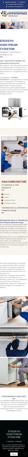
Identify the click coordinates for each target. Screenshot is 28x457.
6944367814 (22, 2)
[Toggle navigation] (14, 20)
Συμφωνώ (14, 454)
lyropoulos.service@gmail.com (15, 6)
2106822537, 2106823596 (10, 2)
